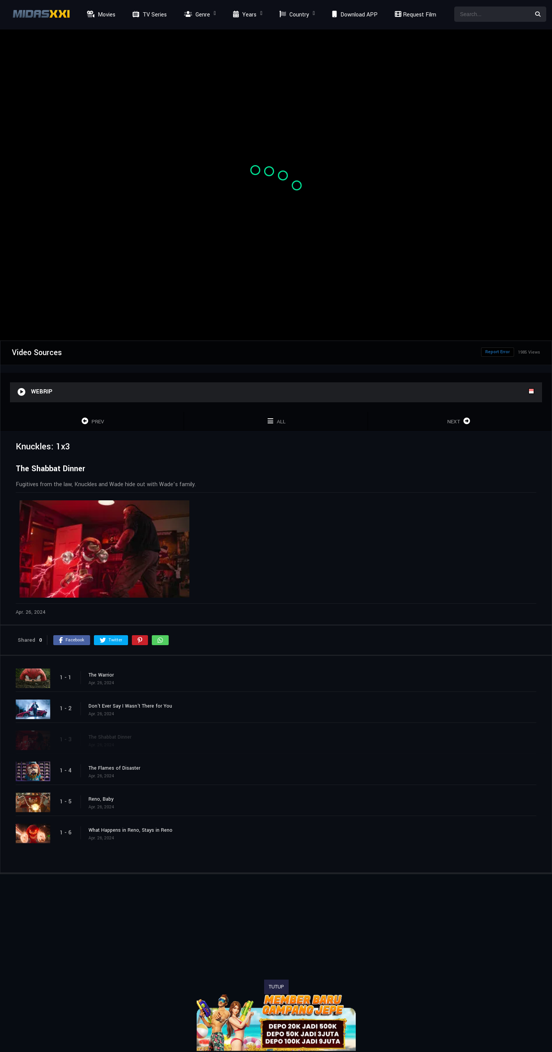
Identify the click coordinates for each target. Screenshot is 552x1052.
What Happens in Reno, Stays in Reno (130, 830)
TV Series (149, 15)
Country (293, 15)
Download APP (354, 15)
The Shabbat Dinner (110, 737)
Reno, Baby (101, 799)
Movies (100, 15)
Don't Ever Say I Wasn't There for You (130, 706)
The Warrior (101, 675)
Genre (196, 15)
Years (243, 15)
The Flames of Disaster (114, 768)
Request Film (414, 15)
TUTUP (276, 986)
